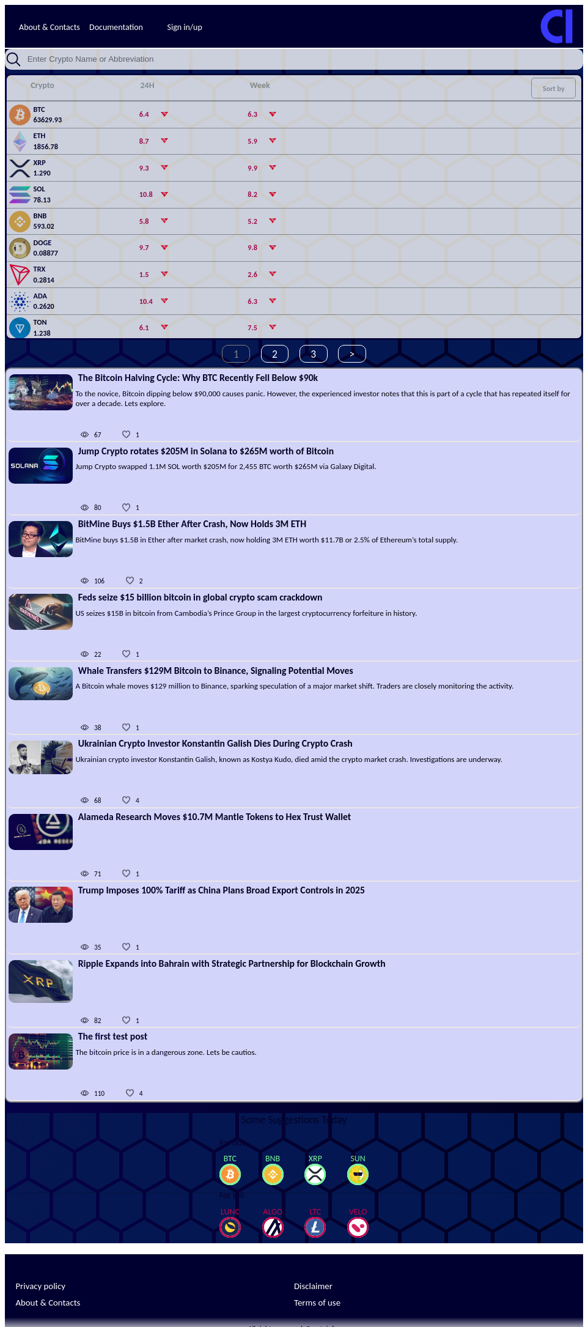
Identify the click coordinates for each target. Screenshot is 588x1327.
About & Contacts (49, 27)
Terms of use (317, 1302)
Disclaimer (313, 1286)
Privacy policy (40, 1286)
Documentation (116, 27)
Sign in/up (184, 27)
